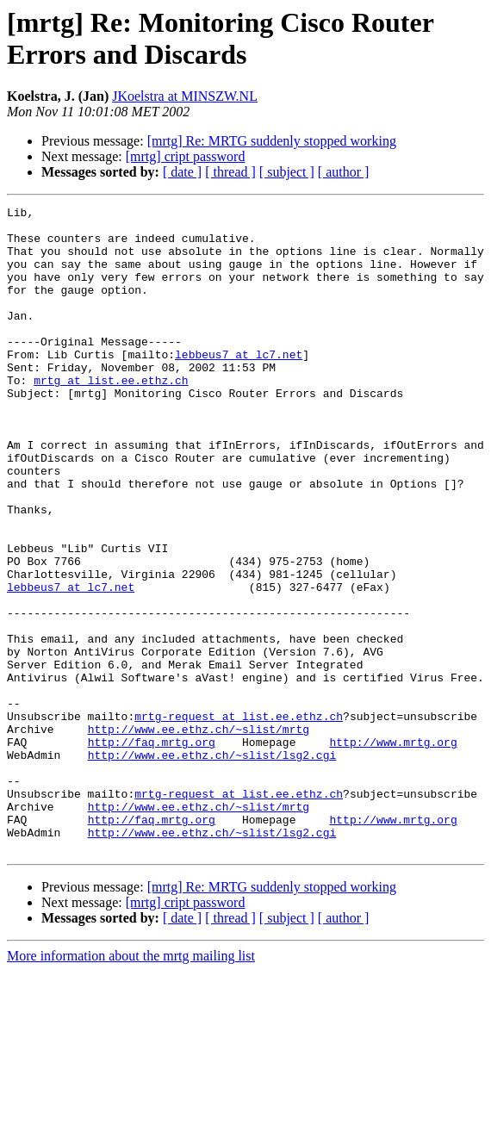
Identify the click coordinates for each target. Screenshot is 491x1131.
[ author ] (344, 172)
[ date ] (182, 172)
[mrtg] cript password (186, 156)
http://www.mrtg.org (393, 850)
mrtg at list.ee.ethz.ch (111, 416)
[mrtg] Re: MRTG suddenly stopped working (271, 141)
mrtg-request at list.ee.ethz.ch (238, 819)
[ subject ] (286, 172)
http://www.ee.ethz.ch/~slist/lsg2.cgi (212, 865)
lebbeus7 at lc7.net (238, 385)
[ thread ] (230, 172)
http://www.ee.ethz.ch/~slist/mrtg (198, 834)
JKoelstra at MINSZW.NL (185, 96)
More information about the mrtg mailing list (131, 1085)
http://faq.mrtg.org (151, 850)
